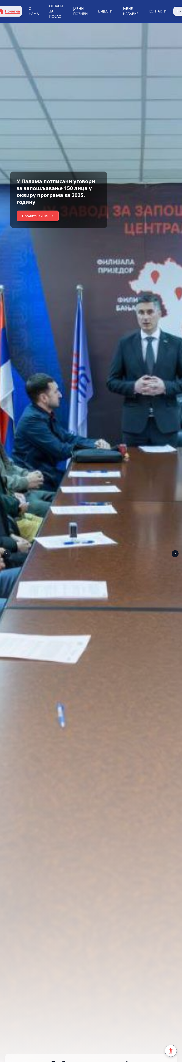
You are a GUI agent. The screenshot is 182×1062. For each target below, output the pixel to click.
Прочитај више (38, 216)
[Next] (175, 553)
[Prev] (6, 553)
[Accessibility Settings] (171, 1051)
